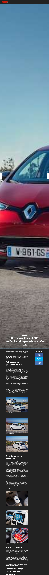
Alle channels (14, 2)
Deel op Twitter (39, 359)
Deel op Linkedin (39, 363)
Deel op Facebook (39, 355)
